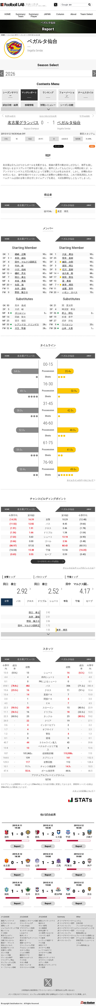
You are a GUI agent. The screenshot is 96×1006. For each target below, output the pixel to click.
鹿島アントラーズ (7, 921)
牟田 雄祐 (20, 258)
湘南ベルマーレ (25, 943)
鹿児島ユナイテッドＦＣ (48, 965)
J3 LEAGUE (43, 917)
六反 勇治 (67, 254)
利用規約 (26, 990)
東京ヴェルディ (6, 935)
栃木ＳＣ (42, 923)
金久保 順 (67, 273)
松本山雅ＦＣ (43, 931)
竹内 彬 (19, 265)
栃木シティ (24, 935)
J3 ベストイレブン (64, 940)
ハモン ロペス (69, 292)
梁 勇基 (66, 281)
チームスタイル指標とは (85, 938)
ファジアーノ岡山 (7, 960)
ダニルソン (20, 313)
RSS (92, 146)
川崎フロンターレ (7, 940)
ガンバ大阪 (5, 953)
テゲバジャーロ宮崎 (27, 967)
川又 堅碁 (20, 328)
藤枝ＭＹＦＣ (25, 955)
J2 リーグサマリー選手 (65, 931)
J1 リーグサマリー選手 (65, 923)
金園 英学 (67, 288)
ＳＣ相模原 (43, 928)
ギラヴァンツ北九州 (46, 960)
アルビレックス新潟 (27, 948)
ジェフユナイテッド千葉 (10, 928)
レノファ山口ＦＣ (45, 950)
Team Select (86, 14)
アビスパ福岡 (6, 965)
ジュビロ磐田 (25, 953)
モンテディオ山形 (26, 931)
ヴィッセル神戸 (6, 957)
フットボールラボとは (84, 926)
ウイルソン (67, 324)
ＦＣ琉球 (42, 967)
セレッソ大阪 (6, 955)
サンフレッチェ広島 (8, 962)
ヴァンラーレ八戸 (26, 923)
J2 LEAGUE (24, 917)
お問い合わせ (68, 990)
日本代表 (79, 923)
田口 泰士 (20, 277)
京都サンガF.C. (6, 950)
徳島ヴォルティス (26, 957)
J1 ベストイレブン (64, 926)
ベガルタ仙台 (69, 122)
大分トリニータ (25, 965)
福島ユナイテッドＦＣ (47, 921)
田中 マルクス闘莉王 (26, 262)
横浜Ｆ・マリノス (7, 943)
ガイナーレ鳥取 (44, 948)
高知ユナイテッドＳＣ (47, 957)
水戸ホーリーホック (8, 923)
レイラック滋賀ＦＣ (46, 940)
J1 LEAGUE (5, 917)
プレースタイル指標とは (85, 935)
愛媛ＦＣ (42, 955)
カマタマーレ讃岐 (45, 953)
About (73, 14)
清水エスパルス (6, 945)
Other (78, 917)
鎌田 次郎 (67, 262)
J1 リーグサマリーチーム (66, 921)
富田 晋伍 (67, 277)
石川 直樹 (67, 269)
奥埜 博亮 (67, 284)
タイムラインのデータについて (80, 480)
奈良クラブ (43, 945)
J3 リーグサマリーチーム (66, 935)
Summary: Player (34, 15)
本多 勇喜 (20, 281)
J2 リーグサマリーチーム (66, 928)
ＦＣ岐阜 (42, 938)
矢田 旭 (19, 284)
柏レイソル (5, 931)
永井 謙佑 (20, 288)
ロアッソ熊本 (43, 962)
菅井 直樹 (67, 258)
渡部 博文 (67, 265)
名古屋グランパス (23, 122)
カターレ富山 (25, 950)
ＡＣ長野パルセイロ (46, 933)
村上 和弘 (67, 313)
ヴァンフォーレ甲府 (27, 945)
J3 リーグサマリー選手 (65, 938)
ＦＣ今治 (23, 960)
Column (60, 14)
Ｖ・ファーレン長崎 (8, 967)
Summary (61, 917)
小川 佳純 (20, 269)
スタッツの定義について (83, 791)
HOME (7, 14)
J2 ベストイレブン (64, 933)
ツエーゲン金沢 (44, 935)
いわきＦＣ (24, 933)
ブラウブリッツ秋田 (27, 928)
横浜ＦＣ (23, 940)
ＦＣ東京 (4, 933)
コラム (78, 921)
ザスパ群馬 (43, 926)
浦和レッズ (5, 926)
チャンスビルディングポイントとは (78, 568)
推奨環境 (33, 990)
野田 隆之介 (21, 292)
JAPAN (47, 14)
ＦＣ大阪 (42, 943)
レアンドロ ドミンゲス (27, 324)
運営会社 (59, 990)
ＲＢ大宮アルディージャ (29, 938)
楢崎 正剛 (20, 254)
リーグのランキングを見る (48, 561)
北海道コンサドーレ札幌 (29, 921)
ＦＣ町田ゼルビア (7, 938)
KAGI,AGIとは (81, 933)
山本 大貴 (67, 328)
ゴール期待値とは (82, 945)
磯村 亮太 (20, 273)
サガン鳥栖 (24, 962)
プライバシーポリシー (46, 990)
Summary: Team (21, 15)
